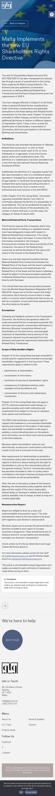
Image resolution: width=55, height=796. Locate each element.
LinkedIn (6, 753)
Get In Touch (12, 640)
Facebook (6, 742)
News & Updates (36, 719)
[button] (52, 14)
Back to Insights (15, 23)
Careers (32, 725)
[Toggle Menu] (51, 6)
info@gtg (6, 701)
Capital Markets (18, 31)
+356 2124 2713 (9, 704)
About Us (6, 719)
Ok (21, 792)
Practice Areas (8, 730)
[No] (52, 788)
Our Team (6, 725)
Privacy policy (31, 792)
